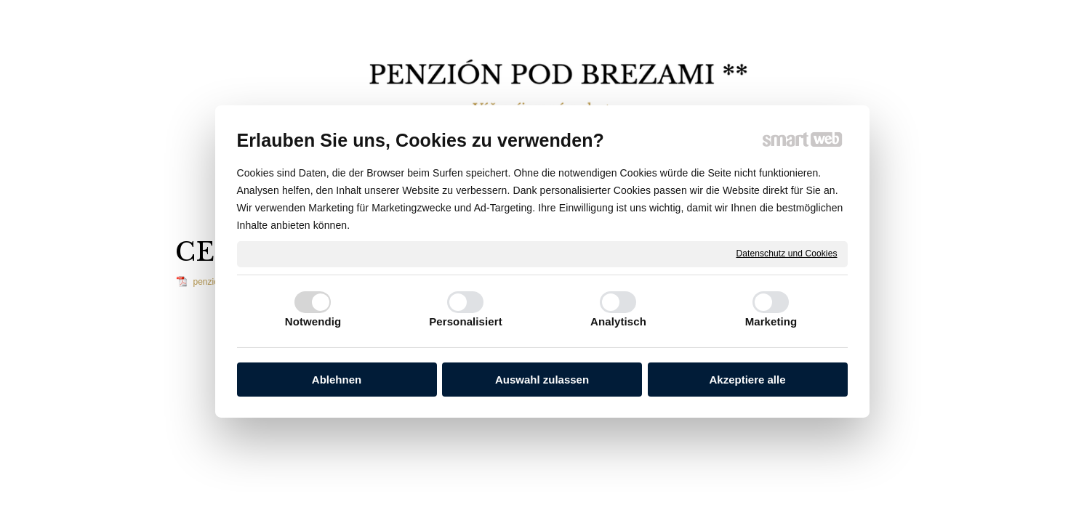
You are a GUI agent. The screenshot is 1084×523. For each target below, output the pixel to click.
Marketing (771, 321)
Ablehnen (336, 379)
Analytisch (618, 321)
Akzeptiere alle (747, 379)
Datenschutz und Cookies (786, 253)
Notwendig (313, 321)
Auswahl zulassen (542, 379)
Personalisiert (465, 321)
